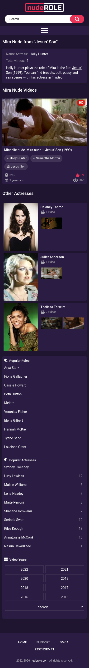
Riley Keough (43, 529)
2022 (24, 569)
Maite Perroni (43, 502)
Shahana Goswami (43, 511)
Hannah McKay (15, 429)
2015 (64, 597)
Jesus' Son (18, 166)
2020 (24, 578)
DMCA (64, 642)
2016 (24, 597)
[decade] (44, 607)
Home (22, 642)
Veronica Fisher (15, 412)
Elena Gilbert (13, 420)
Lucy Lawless (43, 476)
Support (43, 642)
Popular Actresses (22, 460)
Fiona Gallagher (15, 376)
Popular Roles (19, 360)
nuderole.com (39, 660)
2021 (64, 569)
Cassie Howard (15, 385)
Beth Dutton (13, 394)
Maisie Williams (43, 485)
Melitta (9, 403)
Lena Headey (43, 494)
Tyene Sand (12, 438)
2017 (64, 588)
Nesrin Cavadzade (43, 546)
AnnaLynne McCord (43, 537)
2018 (24, 588)
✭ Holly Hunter (17, 158)
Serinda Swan (43, 520)
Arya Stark (11, 368)
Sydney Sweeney (43, 467)
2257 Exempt (44, 649)
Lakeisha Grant (15, 447)
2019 (64, 578)
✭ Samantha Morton (46, 158)
